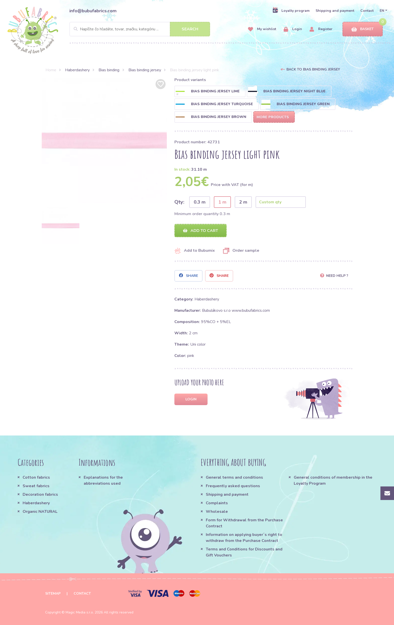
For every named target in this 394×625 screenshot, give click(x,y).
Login (293, 29)
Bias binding (108, 70)
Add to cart (200, 230)
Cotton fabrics (36, 477)
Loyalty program (291, 10)
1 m (222, 202)
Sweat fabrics (36, 486)
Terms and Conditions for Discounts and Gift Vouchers (244, 552)
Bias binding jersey (144, 70)
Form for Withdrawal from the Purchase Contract (244, 523)
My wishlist (262, 29)
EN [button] (382, 10)
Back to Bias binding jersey (313, 69)
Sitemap (53, 593)
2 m (243, 202)
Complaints (217, 503)
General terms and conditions (234, 477)
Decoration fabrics (40, 494)
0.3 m (200, 202)
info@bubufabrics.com (93, 11)
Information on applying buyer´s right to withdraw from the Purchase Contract (244, 537)
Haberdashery (77, 70)
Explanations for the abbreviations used (103, 480)
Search (190, 29)
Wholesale (217, 511)
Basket (362, 29)
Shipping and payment (335, 10)
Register (321, 29)
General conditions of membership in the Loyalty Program (333, 480)
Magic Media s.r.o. (80, 612)
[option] (104, 140)
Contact (367, 10)
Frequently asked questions (233, 486)
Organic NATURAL (40, 511)
